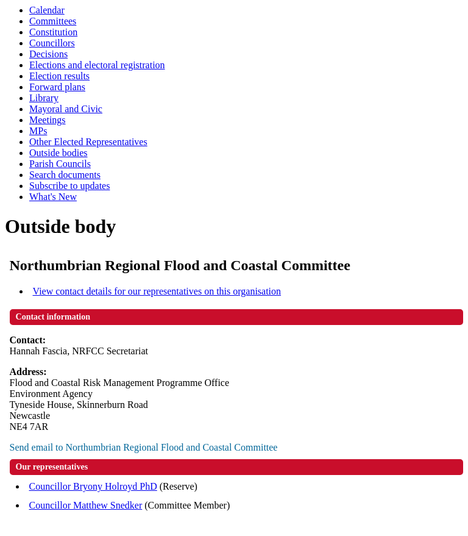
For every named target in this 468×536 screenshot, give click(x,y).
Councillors (52, 43)
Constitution (53, 32)
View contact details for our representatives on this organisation (157, 291)
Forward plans (57, 87)
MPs (38, 131)
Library (43, 98)
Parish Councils (60, 164)
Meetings (47, 120)
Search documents (65, 175)
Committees (52, 21)
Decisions (48, 54)
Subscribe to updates (69, 185)
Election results (59, 76)
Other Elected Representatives (88, 142)
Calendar (47, 10)
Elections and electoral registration (97, 65)
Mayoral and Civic (65, 109)
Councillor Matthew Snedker (86, 505)
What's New (53, 196)
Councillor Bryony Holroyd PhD (93, 486)
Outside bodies (58, 153)
